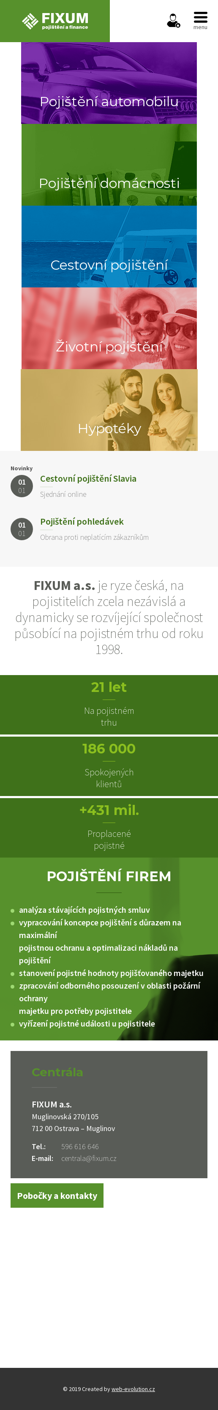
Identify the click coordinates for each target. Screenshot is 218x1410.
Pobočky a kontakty (57, 1195)
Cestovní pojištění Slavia (88, 478)
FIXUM (55, 21)
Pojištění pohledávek (82, 521)
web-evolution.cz (133, 1389)
